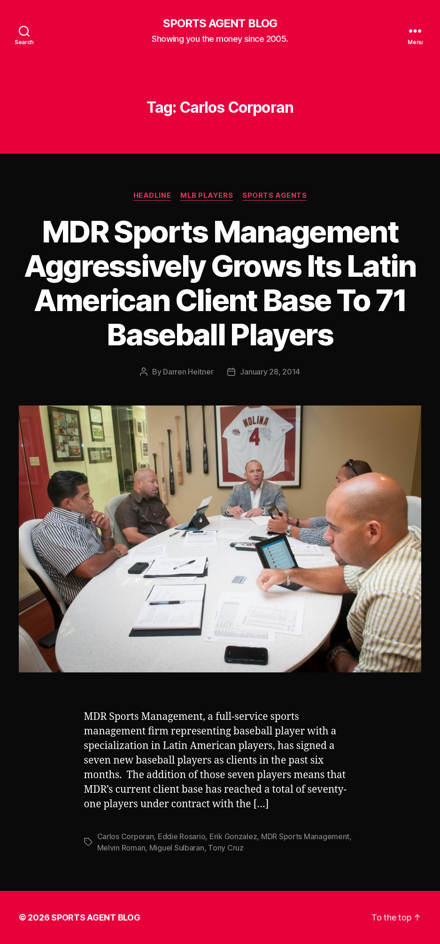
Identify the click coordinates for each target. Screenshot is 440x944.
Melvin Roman (121, 847)
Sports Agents (274, 195)
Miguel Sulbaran (176, 847)
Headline (152, 195)
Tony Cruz (226, 847)
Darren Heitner (188, 371)
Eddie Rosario (182, 836)
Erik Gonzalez (233, 836)
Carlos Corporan (125, 836)
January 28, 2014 (270, 371)
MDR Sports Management (305, 836)
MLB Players (206, 195)
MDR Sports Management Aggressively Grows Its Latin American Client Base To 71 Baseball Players (220, 282)
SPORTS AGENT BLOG (220, 23)
